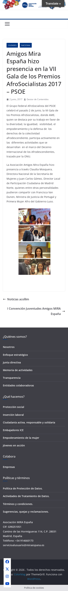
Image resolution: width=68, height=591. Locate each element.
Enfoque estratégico (15, 354)
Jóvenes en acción (14, 445)
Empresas (9, 467)
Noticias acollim (16, 299)
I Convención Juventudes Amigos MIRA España (36, 311)
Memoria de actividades (17, 370)
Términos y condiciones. (18, 504)
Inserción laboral (13, 414)
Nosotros (9, 347)
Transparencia (11, 377)
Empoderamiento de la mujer (21, 437)
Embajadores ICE (13, 430)
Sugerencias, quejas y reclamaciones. (26, 511)
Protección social (13, 407)
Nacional (25, 45)
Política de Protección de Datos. (23, 488)
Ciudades (12, 45)
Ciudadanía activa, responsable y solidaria (29, 422)
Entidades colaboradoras (18, 385)
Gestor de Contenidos (38, 99)
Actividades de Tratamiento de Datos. (26, 496)
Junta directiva (12, 362)
